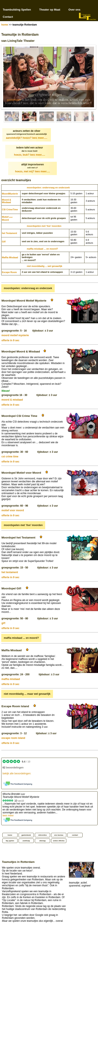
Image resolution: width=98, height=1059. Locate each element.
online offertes (58, 841)
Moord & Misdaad (6, 201)
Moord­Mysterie (10, 193)
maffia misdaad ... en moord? (42, 248)
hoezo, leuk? (29, 154)
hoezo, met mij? (32, 171)
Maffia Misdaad (10, 257)
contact (75, 835)
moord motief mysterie (15, 335)
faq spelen (10, 841)
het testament (9, 572)
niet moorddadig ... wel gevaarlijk (44, 266)
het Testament (9, 233)
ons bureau (58, 835)
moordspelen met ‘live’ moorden (44, 226)
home (4, 24)
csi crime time (9, 456)
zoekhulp (26, 841)
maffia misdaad (10, 679)
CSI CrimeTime (10, 209)
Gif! (4, 241)
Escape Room (9, 272)
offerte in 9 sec (10, 340)
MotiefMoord (7, 218)
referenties (42, 835)
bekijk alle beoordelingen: (17, 773)
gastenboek (14, 99)
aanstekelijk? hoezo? (26, 137)
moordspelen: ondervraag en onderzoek (48, 187)
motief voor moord (12, 510)
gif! (3, 623)
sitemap (42, 841)
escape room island (13, 738)
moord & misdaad (12, 399)
